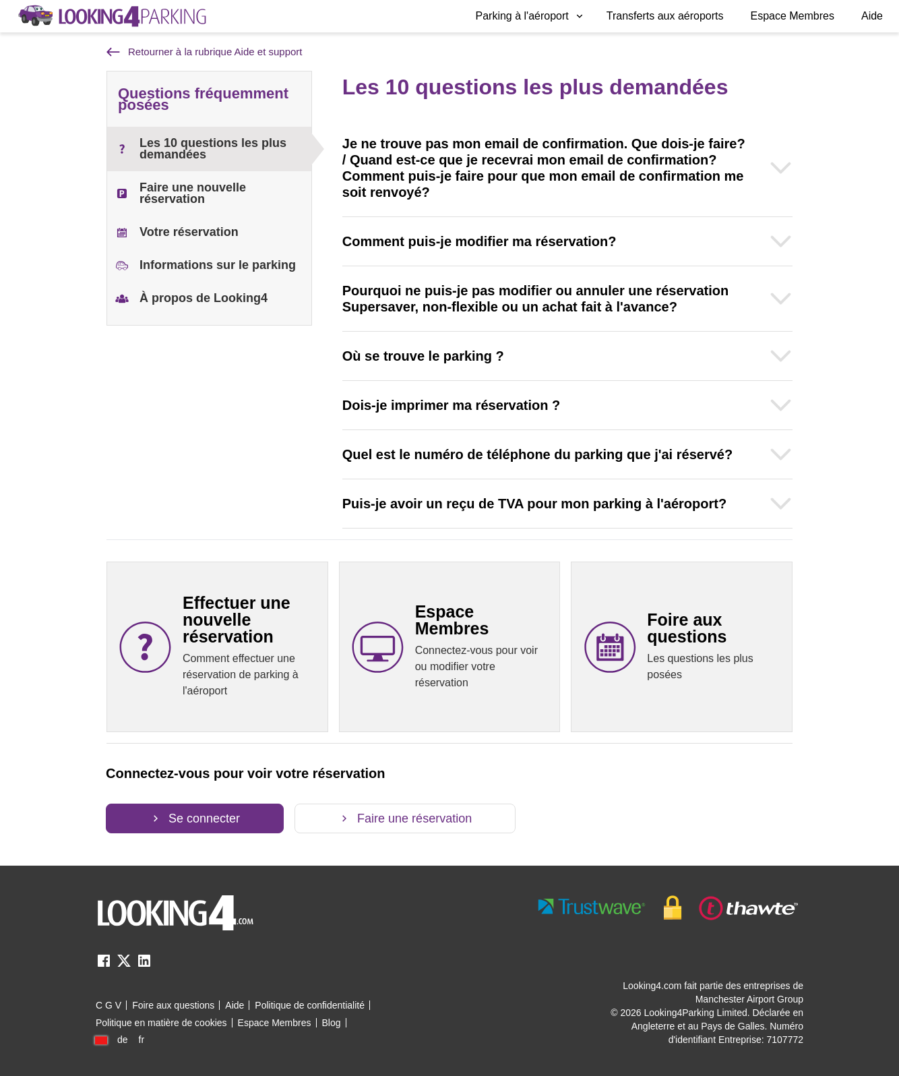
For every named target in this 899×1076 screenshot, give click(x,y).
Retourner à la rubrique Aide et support (204, 51)
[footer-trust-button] (668, 908)
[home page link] (111, 16)
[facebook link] (104, 965)
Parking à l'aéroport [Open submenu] (530, 16)
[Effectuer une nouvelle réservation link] (217, 646)
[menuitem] (530, 16)
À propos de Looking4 (191, 298)
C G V (108, 1005)
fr (142, 1039)
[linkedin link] (144, 965)
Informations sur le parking (205, 265)
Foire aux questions (173, 1005)
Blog (331, 1022)
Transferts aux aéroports (665, 16)
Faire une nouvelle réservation (180, 193)
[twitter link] (124, 965)
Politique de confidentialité (310, 1005)
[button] (530, 16)
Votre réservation (177, 232)
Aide (872, 16)
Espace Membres (792, 16)
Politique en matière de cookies (161, 1022)
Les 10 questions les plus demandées (200, 148)
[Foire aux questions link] (681, 646)
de (122, 1039)
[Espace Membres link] (450, 646)
